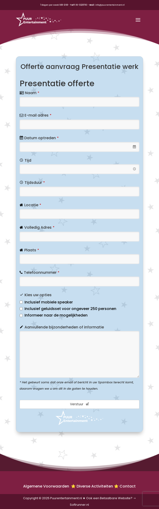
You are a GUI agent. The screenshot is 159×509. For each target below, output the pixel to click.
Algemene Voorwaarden (46, 486)
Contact (128, 486)
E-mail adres (38, 115)
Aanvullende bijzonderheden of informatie (64, 327)
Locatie (32, 205)
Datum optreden (41, 138)
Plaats (31, 250)
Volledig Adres (39, 227)
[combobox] (79, 147)
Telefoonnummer (41, 272)
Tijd (28, 160)
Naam (32, 93)
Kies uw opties (38, 295)
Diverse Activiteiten (95, 486)
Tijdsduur (35, 182)
